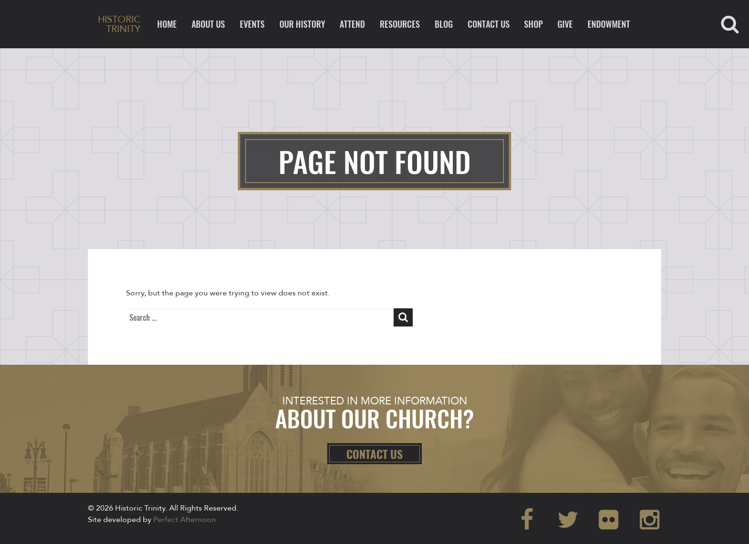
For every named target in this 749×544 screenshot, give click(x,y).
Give (565, 24)
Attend (352, 24)
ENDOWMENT (609, 24)
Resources (400, 24)
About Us (208, 24)
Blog (444, 24)
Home (167, 24)
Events (252, 24)
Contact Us (489, 24)
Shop (533, 24)
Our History (302, 24)
